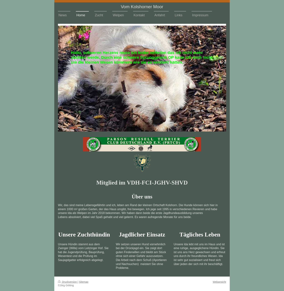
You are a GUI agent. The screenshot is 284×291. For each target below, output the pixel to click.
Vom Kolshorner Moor (142, 6)
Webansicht (219, 281)
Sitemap (83, 281)
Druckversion (67, 281)
